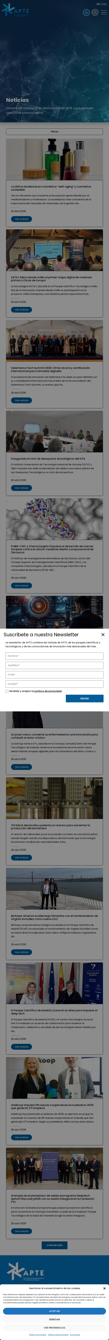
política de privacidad (48, 691)
